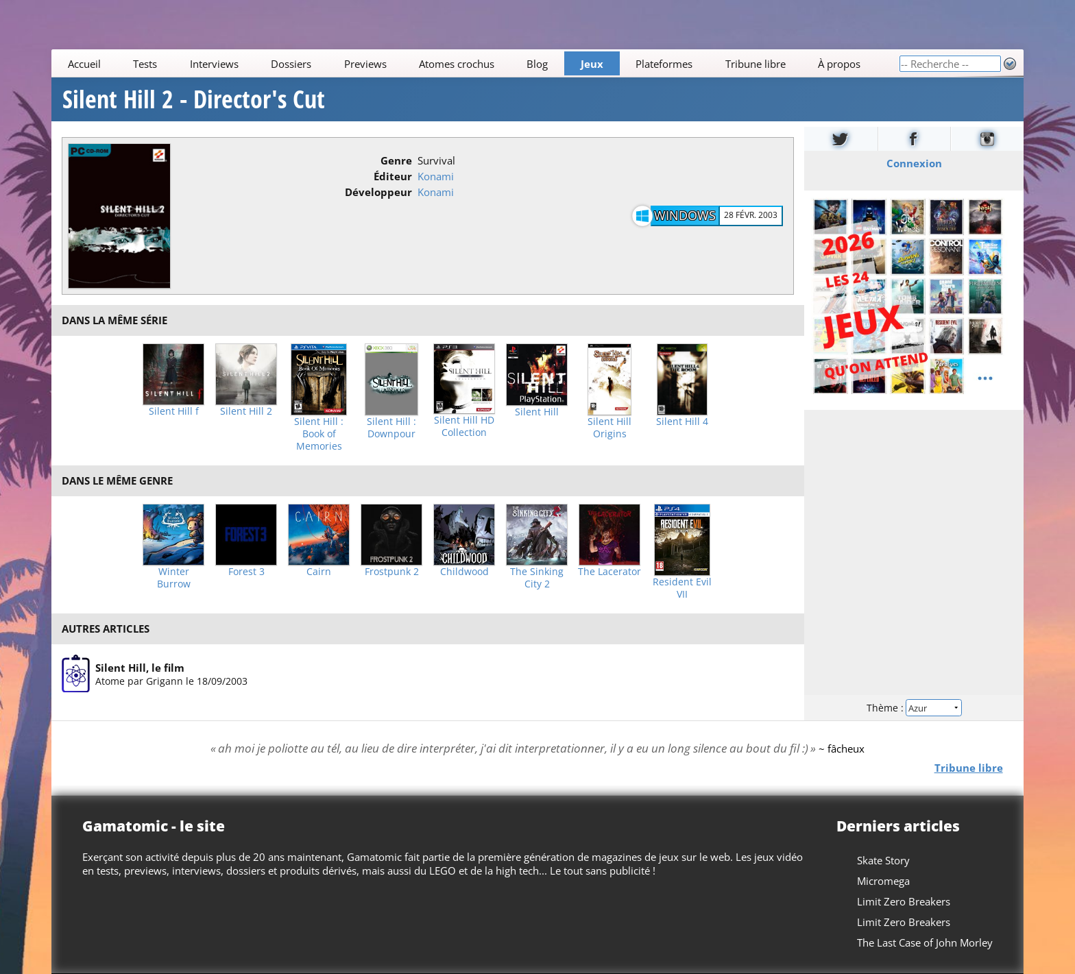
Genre (396, 160)
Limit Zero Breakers (903, 901)
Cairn (318, 571)
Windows (685, 215)
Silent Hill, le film (139, 667)
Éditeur (393, 176)
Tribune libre (755, 64)
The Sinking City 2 (537, 577)
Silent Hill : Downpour (391, 427)
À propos (839, 64)
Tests (145, 64)
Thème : (914, 707)
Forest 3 (246, 571)
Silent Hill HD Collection (464, 426)
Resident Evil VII (682, 588)
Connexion (913, 163)
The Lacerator (609, 571)
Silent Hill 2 (246, 411)
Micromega (883, 881)
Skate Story (883, 860)
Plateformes (664, 64)
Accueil (84, 64)
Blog (537, 64)
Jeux (592, 64)
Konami (436, 176)
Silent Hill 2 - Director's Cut (193, 99)
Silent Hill (537, 412)
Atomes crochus (456, 64)
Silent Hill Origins (609, 427)
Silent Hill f (174, 411)
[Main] (475, 63)
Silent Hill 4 (682, 421)
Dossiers (291, 64)
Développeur (378, 192)
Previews (365, 64)
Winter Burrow (174, 577)
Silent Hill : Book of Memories (318, 433)
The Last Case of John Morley (925, 942)
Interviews (214, 64)
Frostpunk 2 (392, 571)
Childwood (464, 571)
